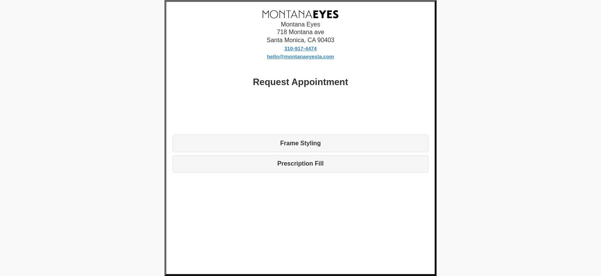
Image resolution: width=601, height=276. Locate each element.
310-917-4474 (300, 48)
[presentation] (300, 110)
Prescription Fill (301, 163)
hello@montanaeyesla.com (300, 56)
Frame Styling (300, 143)
